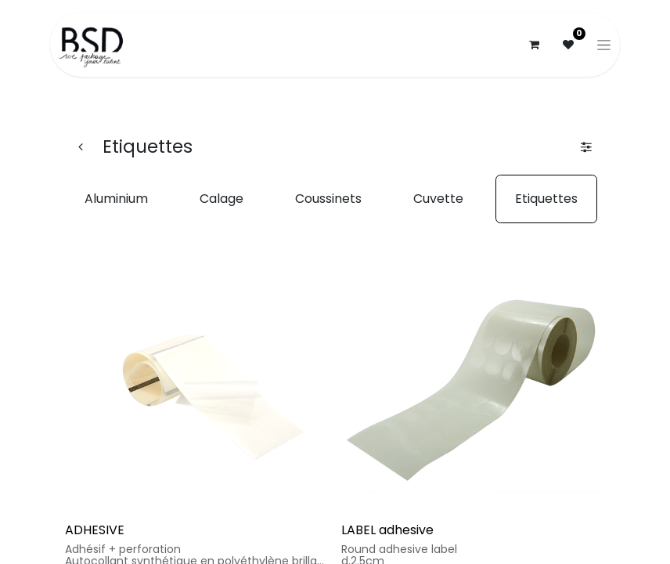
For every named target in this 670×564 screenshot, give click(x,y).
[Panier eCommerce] (534, 45)
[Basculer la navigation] (604, 44)
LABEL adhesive (387, 530)
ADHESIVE (94, 530)
